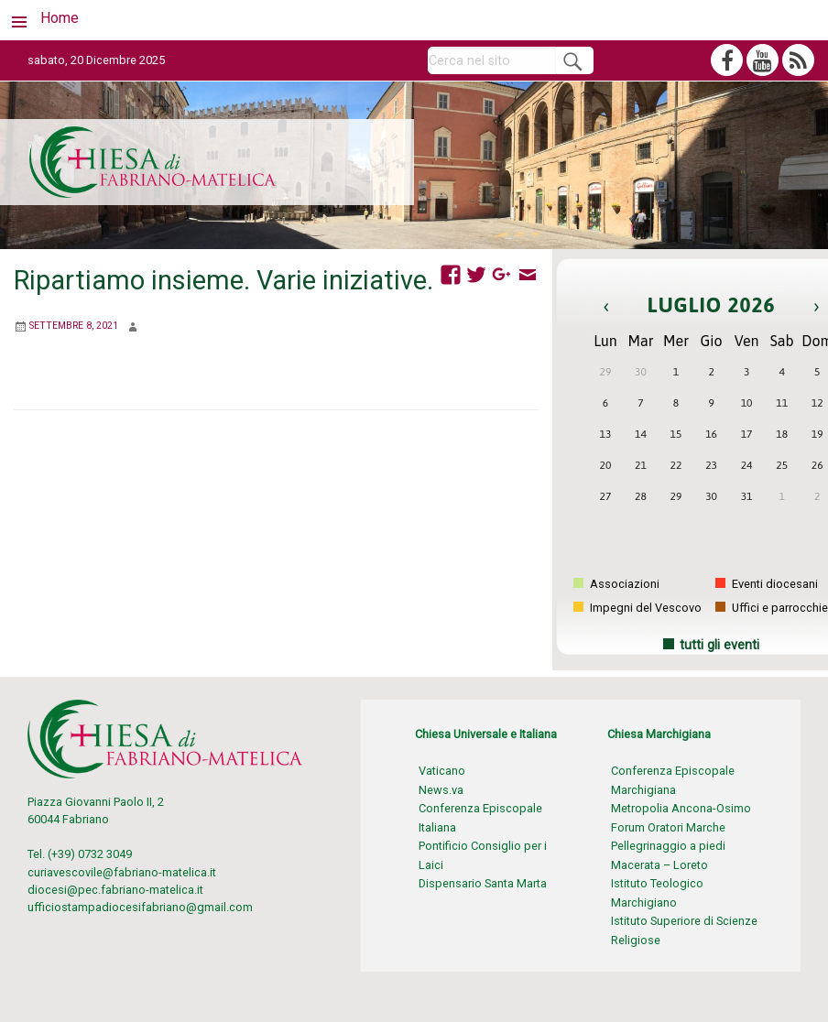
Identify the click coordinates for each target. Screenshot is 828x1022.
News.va (441, 790)
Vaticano (442, 770)
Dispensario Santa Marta (483, 883)
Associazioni (616, 584)
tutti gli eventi (719, 645)
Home (59, 18)
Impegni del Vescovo (637, 607)
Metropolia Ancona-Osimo (681, 808)
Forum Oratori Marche (668, 827)
